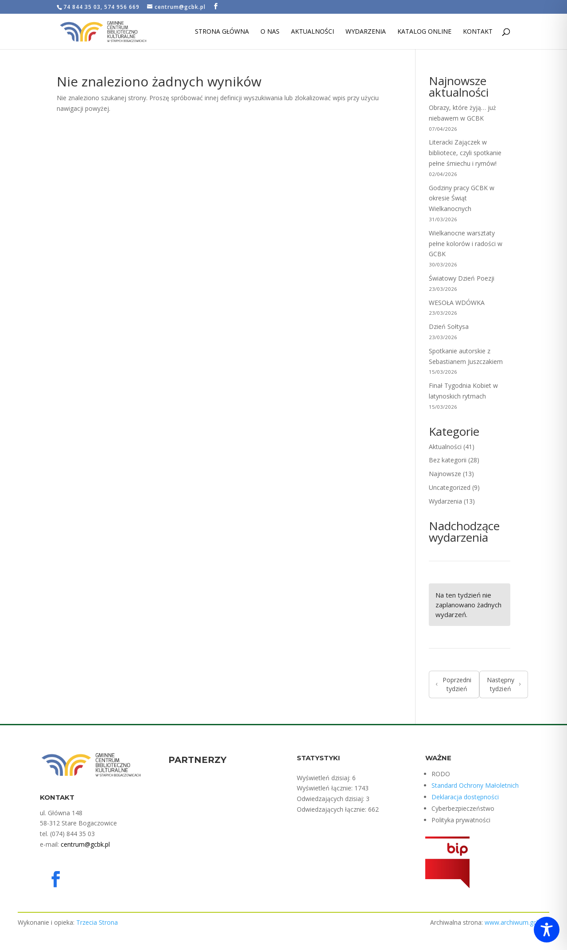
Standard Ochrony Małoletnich (475, 785)
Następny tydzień (504, 684)
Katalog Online (424, 31)
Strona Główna (222, 31)
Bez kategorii (447, 460)
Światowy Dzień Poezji (461, 278)
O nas (270, 31)
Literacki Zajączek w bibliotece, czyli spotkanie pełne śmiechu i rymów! (465, 153)
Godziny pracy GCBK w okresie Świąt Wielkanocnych (461, 198)
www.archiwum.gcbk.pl (517, 922)
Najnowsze (445, 473)
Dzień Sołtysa (449, 326)
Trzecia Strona (97, 922)
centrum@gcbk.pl (85, 844)
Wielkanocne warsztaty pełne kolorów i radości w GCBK (465, 243)
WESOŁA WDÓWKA (457, 302)
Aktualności (312, 31)
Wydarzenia (366, 31)
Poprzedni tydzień (453, 684)
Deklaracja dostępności (465, 797)
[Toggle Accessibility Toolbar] (546, 929)
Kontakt (478, 31)
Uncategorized (449, 487)
